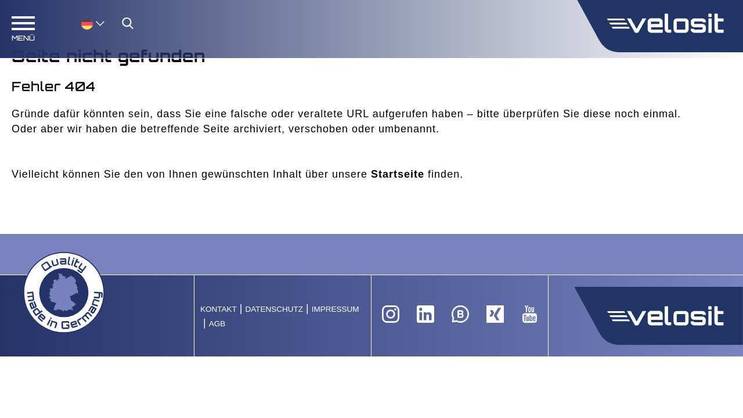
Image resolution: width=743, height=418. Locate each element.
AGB (217, 323)
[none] (81, 23)
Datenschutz (274, 309)
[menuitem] (92, 23)
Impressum (335, 309)
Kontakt (218, 309)
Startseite (397, 174)
